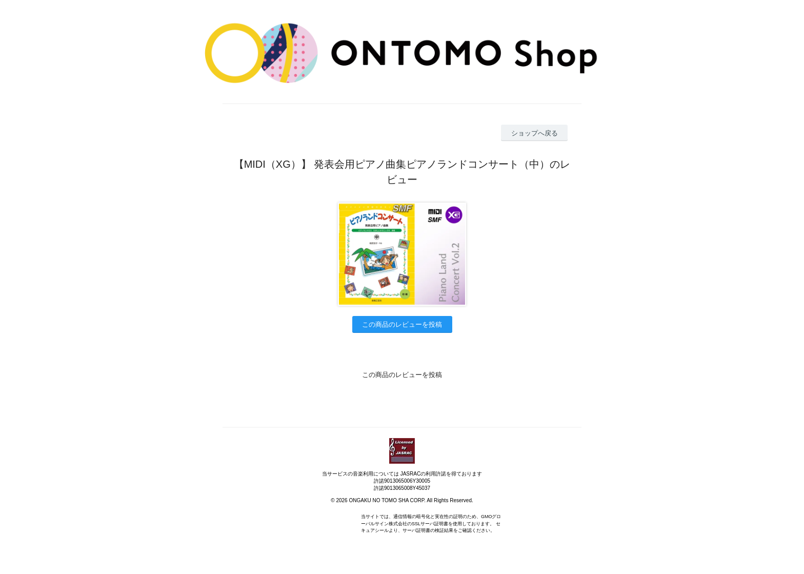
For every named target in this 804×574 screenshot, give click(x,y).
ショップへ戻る (534, 133)
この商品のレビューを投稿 (402, 324)
